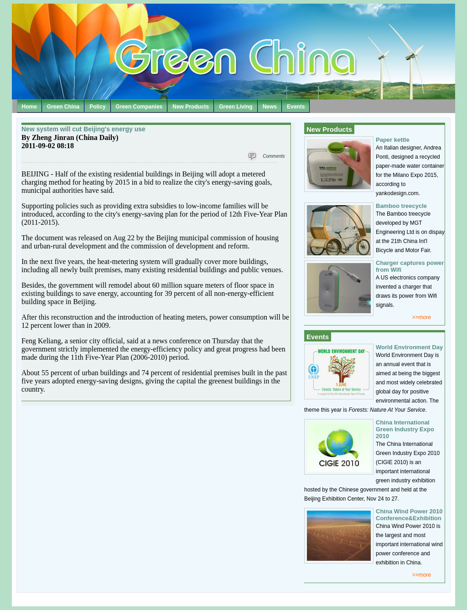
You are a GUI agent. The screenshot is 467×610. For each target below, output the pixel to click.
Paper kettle (393, 139)
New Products (190, 106)
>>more (421, 317)
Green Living (235, 106)
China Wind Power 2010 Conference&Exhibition (409, 515)
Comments (274, 156)
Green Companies (139, 106)
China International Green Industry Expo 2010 (405, 429)
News (270, 106)
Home (29, 106)
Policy (97, 106)
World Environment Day (409, 347)
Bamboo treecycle (401, 205)
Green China (63, 106)
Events (296, 106)
